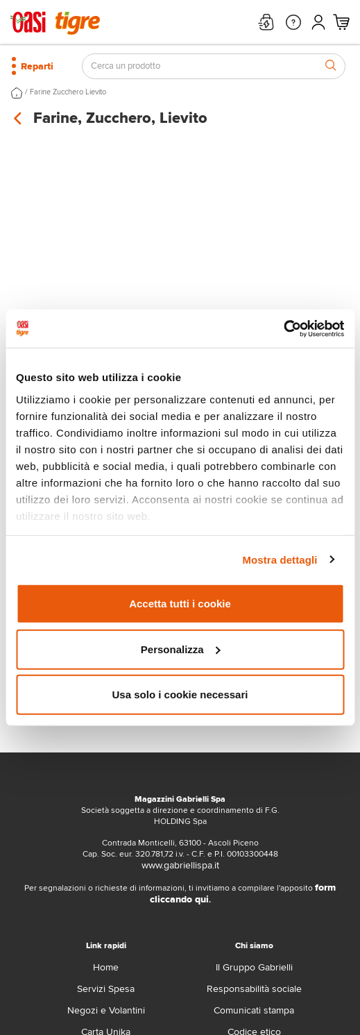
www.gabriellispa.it (180, 865)
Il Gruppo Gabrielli (254, 967)
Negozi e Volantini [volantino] (106, 1010)
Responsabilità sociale (254, 989)
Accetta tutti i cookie (180, 603)
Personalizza (181, 649)
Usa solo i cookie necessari (180, 694)
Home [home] (106, 967)
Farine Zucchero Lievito (68, 91)
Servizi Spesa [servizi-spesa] (106, 989)
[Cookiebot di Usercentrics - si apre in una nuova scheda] (283, 328)
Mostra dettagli (279, 559)
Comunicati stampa (254, 1010)
